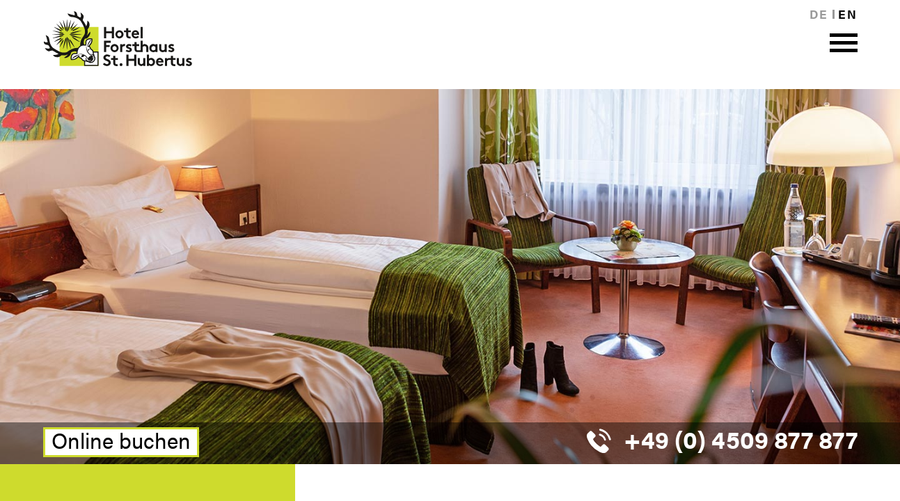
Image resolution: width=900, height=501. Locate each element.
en (847, 14)
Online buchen (121, 441)
